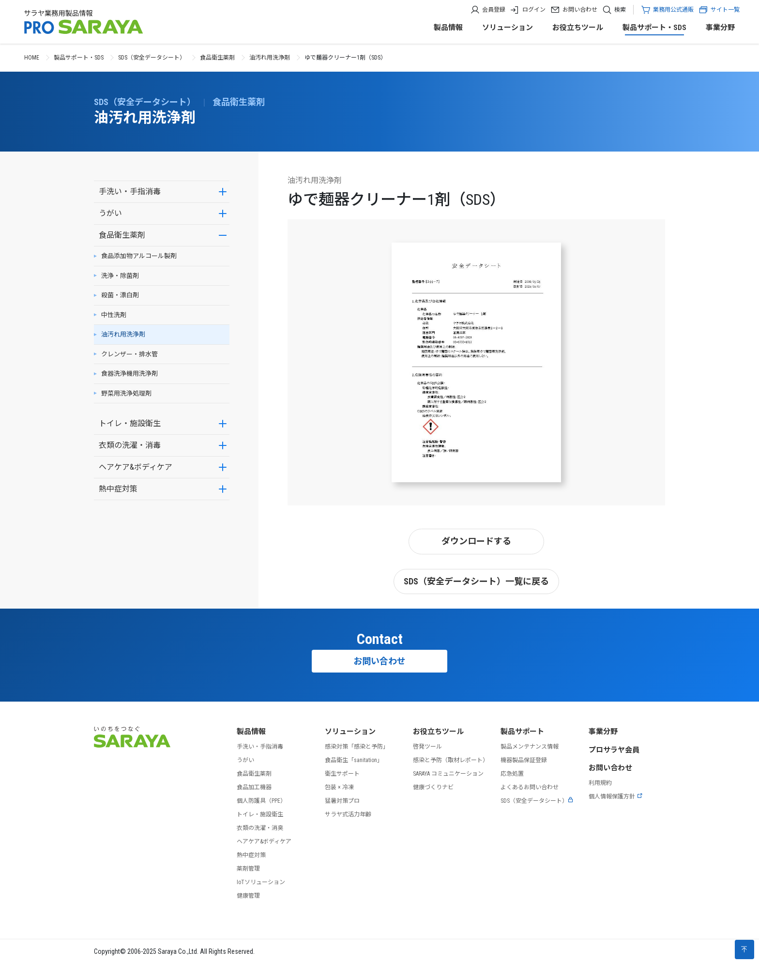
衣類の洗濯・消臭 (260, 828)
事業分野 (720, 27)
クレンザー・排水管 (129, 354)
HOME (31, 57)
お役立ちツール (577, 27)
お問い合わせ (579, 10)
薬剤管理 (248, 868)
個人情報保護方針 (616, 796)
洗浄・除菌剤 (120, 275)
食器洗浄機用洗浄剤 (129, 373)
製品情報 (448, 27)
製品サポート (522, 731)
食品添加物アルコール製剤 (139, 256)
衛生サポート (342, 773)
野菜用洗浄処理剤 (126, 393)
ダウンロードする (476, 541)
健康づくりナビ (433, 787)
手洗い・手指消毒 (130, 191)
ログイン (534, 10)
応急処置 (512, 773)
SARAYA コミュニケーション (448, 773)
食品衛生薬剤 (217, 57)
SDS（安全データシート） (151, 57)
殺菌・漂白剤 (120, 295)
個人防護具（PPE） (261, 800)
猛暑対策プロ (342, 800)
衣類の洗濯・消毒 (130, 445)
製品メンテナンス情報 (530, 746)
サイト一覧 (719, 10)
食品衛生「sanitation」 (354, 760)
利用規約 (600, 783)
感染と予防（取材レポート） (450, 760)
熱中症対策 (118, 488)
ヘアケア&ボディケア (135, 467)
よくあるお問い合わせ (530, 787)
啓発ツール (427, 746)
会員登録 (493, 10)
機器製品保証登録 (524, 760)
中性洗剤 (113, 315)
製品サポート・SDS (654, 27)
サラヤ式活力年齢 (348, 814)
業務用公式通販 (673, 10)
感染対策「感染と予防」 (357, 746)
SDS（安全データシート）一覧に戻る (476, 581)
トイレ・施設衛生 (130, 423)
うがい (110, 213)
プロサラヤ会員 (614, 750)
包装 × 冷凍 (339, 787)
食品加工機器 (254, 787)
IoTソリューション (261, 882)
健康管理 (248, 895)
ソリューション (507, 27)
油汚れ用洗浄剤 (269, 57)
